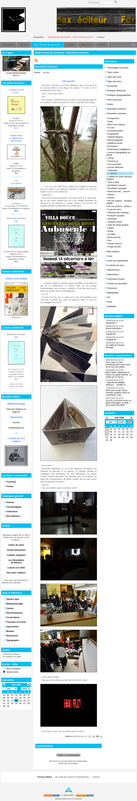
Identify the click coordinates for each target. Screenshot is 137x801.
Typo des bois (113, 81)
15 (107, 434)
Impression (111, 274)
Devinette (112, 218)
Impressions (112, 270)
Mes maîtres (112, 251)
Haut (68, 791)
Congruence (113, 118)
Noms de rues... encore (119, 191)
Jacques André (115, 222)
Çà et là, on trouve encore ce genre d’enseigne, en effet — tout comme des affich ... (118, 402)
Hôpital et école (115, 143)
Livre (108, 256)
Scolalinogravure (16, 427)
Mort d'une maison (116, 124)
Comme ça (113, 161)
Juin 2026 (119, 417)
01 (107, 429)
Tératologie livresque (116, 67)
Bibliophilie (112, 292)
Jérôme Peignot (115, 137)
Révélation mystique (117, 188)
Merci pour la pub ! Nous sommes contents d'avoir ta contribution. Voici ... (118, 392)
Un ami (111, 127)
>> (129, 422)
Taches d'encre (115, 243)
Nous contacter (13, 668)
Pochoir (16, 422)
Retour (111, 194)
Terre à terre (113, 182)
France (111, 197)
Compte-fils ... (112, 334)
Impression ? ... (112, 323)
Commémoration (115, 130)
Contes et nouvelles (116, 283)
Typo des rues (113, 77)
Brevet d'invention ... (114, 328)
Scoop (111, 158)
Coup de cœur (114, 209)
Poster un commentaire (68, 755)
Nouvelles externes (115, 113)
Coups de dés (114, 246)
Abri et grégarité (115, 140)
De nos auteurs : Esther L (120, 206)
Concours (111, 288)
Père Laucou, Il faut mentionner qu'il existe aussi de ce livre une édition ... (118, 364)
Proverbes (111, 86)
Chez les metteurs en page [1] (16, 410)
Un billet (111, 234)
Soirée (113, 173)
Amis (108, 302)
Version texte (12, 672)
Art (107, 297)
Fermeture (112, 146)
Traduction (113, 170)
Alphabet (110, 306)
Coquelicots (113, 134)
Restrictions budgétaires (119, 149)
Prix (109, 240)
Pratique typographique (118, 95)
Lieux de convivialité (116, 260)
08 (107, 432)
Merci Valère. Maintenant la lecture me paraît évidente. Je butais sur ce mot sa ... (118, 374)
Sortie (110, 231)
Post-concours (113, 99)
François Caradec (116, 215)
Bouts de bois (114, 237)
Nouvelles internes (115, 109)
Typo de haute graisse (118, 225)
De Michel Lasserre (117, 185)
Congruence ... (112, 339)
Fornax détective (115, 167)
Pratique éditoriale (115, 90)
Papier (111, 228)
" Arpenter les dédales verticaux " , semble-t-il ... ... (118, 383)
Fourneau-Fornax (115, 279)
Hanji (110, 121)
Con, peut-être (114, 164)
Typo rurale (111, 72)
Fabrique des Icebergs (118, 212)
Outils (109, 104)
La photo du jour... (115, 265)
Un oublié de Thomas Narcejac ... (115, 346)
